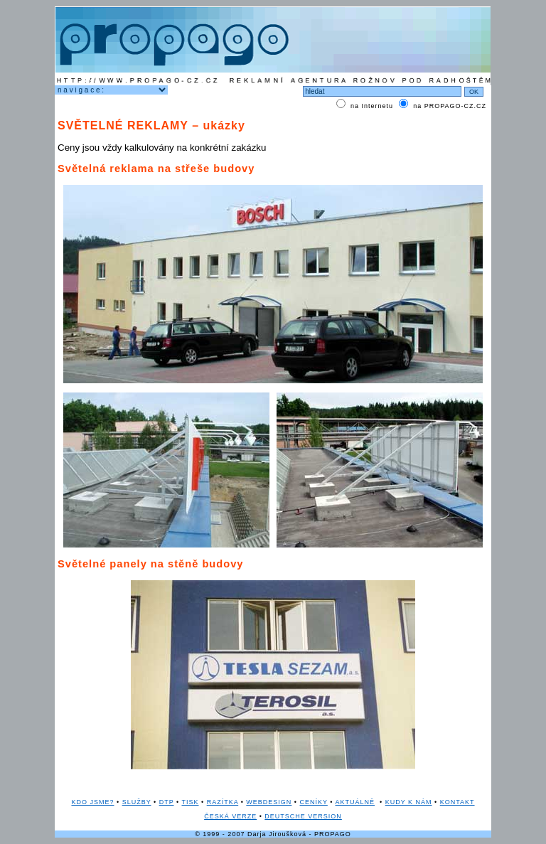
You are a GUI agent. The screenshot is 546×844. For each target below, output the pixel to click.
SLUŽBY (136, 802)
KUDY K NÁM (408, 802)
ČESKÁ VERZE (230, 816)
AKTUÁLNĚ (355, 802)
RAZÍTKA (223, 802)
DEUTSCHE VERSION (303, 816)
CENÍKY (314, 802)
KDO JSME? (92, 802)
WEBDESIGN (268, 802)
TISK (189, 802)
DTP (166, 802)
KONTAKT (457, 802)
